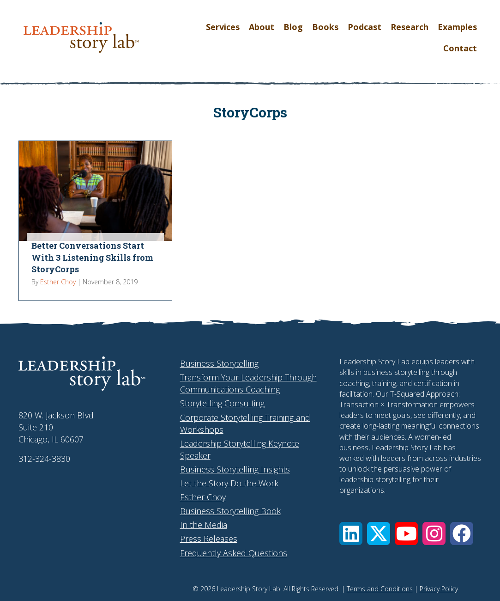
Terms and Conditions (380, 588)
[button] (350, 533)
